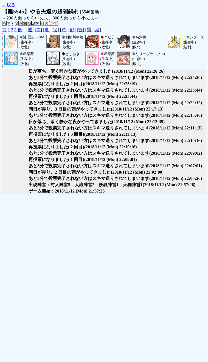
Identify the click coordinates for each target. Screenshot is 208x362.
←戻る (8, 4)
